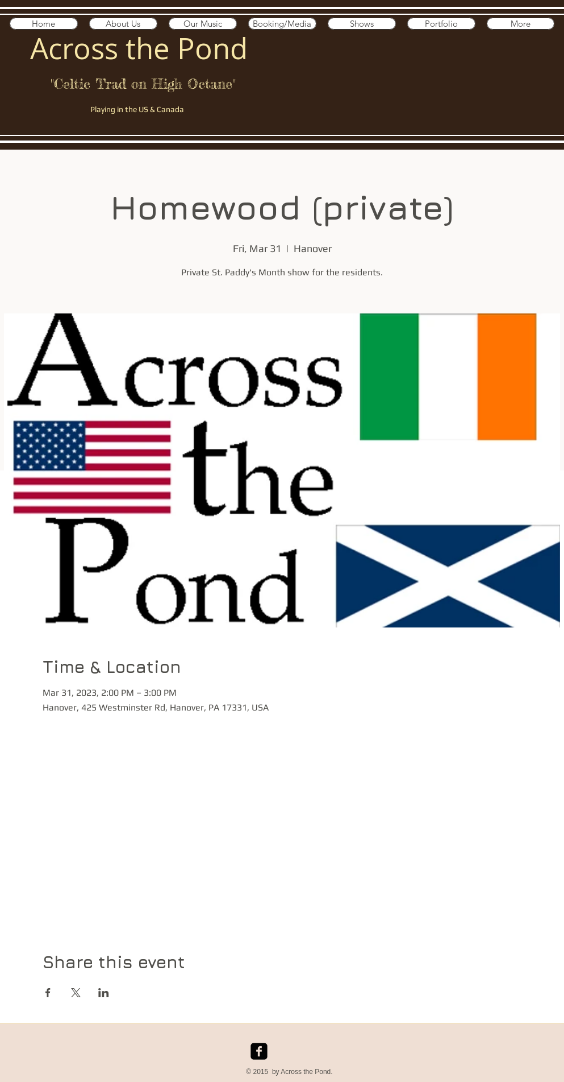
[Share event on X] (75, 992)
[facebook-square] (259, 1051)
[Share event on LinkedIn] (103, 992)
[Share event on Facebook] (48, 992)
